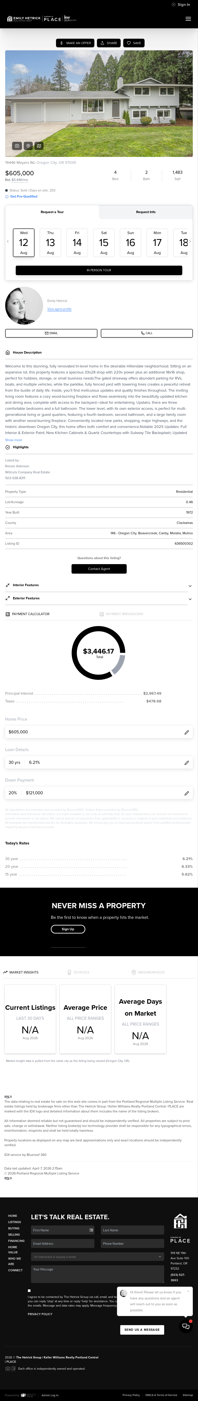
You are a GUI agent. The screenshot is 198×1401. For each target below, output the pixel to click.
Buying (13, 1228)
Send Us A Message (142, 1330)
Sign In (181, 4)
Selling (14, 1235)
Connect (15, 1270)
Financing (16, 1241)
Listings (14, 1222)
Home (12, 1216)
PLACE (11, 1362)
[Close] (188, 1353)
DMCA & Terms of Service (161, 1395)
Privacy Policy (40, 1314)
